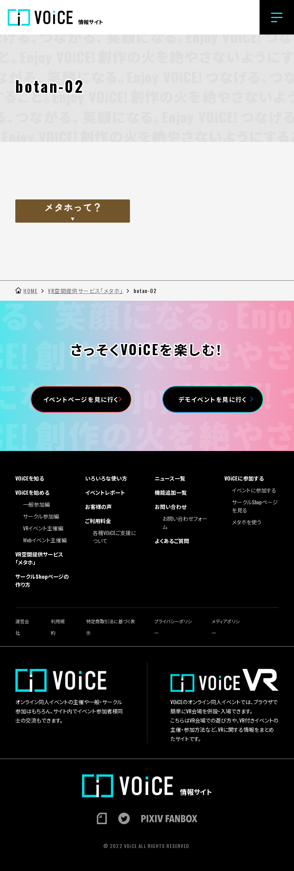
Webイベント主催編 (45, 540)
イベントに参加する (254, 490)
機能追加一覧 (171, 492)
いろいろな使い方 (106, 478)
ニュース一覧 (170, 478)
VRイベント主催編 (43, 528)
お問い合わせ (170, 506)
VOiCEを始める (32, 492)
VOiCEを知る (29, 478)
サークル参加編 (41, 516)
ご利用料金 (98, 521)
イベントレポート (105, 492)
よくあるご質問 (172, 541)
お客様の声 (98, 506)
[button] (277, 17)
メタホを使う (246, 522)
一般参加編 (36, 504)
